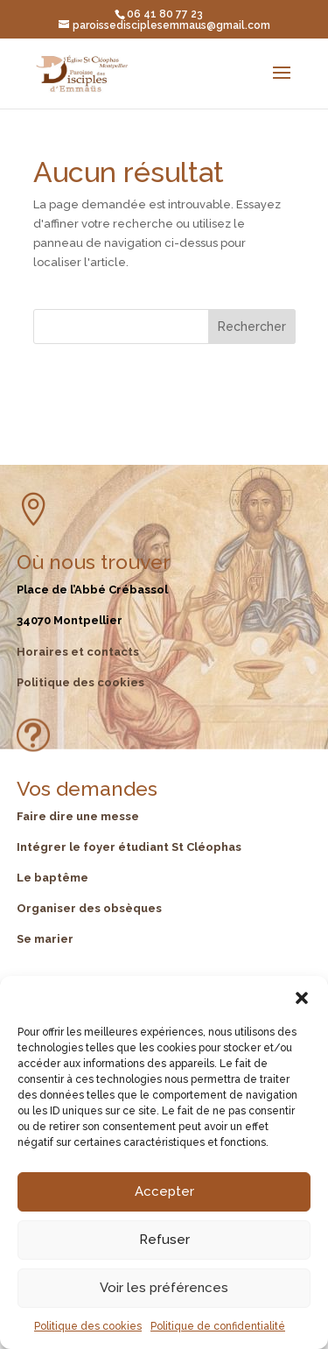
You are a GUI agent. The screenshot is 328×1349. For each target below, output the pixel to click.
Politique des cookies (88, 1326)
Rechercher (252, 327)
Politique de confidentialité (217, 1326)
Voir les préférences (164, 1288)
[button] (302, 998)
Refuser (164, 1239)
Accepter (164, 1191)
